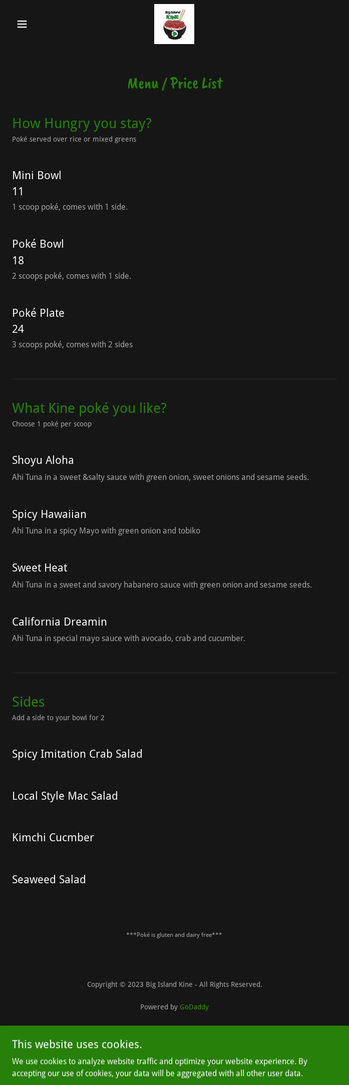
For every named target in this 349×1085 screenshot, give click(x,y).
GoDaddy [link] (194, 1007)
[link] (174, 24)
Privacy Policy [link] (175, 1035)
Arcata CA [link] (174, 1062)
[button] (36, 24)
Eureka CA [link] (174, 1048)
